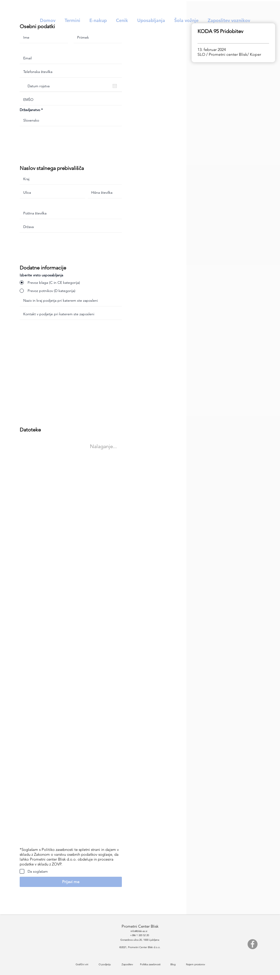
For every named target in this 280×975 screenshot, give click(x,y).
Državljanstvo (30, 110)
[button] (71, 882)
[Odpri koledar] (115, 86)
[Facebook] (253, 944)
